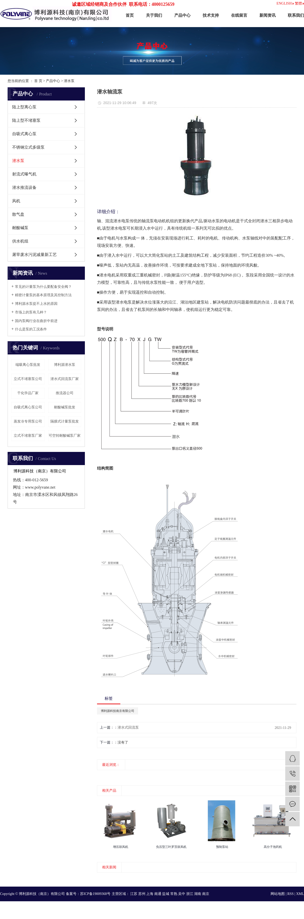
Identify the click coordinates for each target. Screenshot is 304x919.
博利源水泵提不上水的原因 (36, 304)
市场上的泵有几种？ (31, 312)
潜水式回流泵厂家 (64, 379)
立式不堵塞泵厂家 (28, 435)
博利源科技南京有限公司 (117, 711)
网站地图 (278, 894)
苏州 (141, 894)
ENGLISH (285, 3)
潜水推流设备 (24, 187)
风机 (16, 201)
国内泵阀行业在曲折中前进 (36, 321)
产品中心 (182, 15)
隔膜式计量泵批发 (64, 421)
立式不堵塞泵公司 (28, 379)
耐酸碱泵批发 (64, 407)
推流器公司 (64, 393)
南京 (205, 894)
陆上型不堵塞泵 (26, 120)
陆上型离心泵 (24, 107)
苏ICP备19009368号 (95, 894)
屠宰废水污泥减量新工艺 (34, 254)
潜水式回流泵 (128, 727)
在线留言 (239, 15)
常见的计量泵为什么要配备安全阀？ (43, 287)
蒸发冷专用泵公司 (28, 421)
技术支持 (211, 15)
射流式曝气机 (24, 174)
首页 (130, 15)
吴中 (181, 894)
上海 (149, 894)
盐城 (165, 894)
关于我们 (154, 15)
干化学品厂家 (28, 393)
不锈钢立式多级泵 (28, 147)
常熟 (173, 894)
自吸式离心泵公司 (28, 407)
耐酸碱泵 (20, 228)
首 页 (38, 81)
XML (300, 894)
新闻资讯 (267, 15)
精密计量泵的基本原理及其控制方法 (43, 295)
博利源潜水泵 (64, 365)
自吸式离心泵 (24, 134)
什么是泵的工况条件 (31, 329)
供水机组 (20, 241)
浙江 (189, 894)
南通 (157, 894)
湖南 (197, 894)
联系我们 (296, 15)
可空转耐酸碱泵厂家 (65, 435)
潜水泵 (69, 81)
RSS (290, 894)
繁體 (299, 3)
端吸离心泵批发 (27, 365)
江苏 (133, 894)
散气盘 (18, 214)
